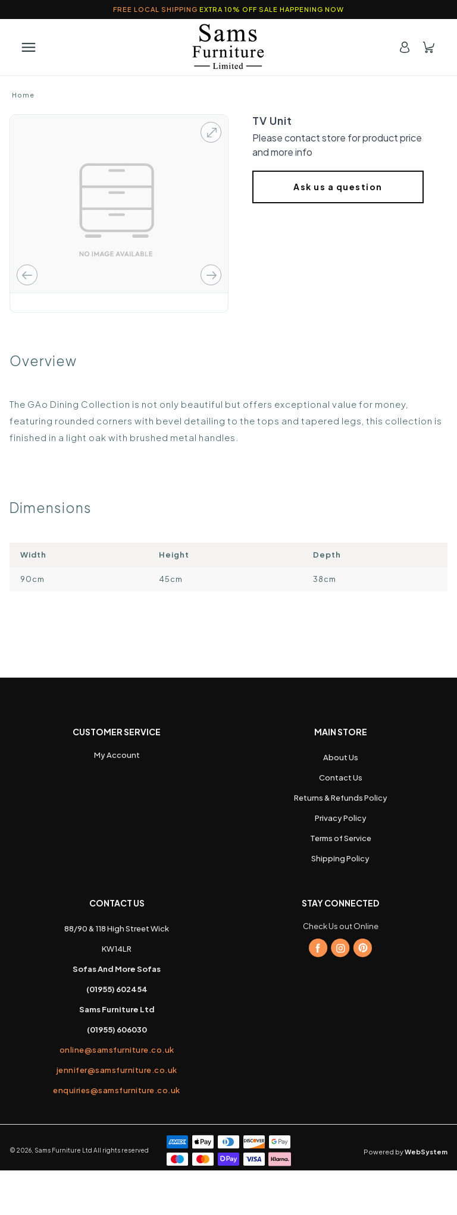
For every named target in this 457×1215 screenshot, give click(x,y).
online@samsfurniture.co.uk (117, 1101)
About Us (340, 811)
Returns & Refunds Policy (340, 851)
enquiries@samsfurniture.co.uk (116, 1136)
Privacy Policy (341, 871)
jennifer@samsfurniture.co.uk (117, 1118)
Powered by (405, 1196)
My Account (117, 808)
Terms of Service (340, 891)
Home (23, 95)
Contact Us (340, 831)
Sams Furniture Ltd (63, 1194)
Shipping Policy (340, 912)
